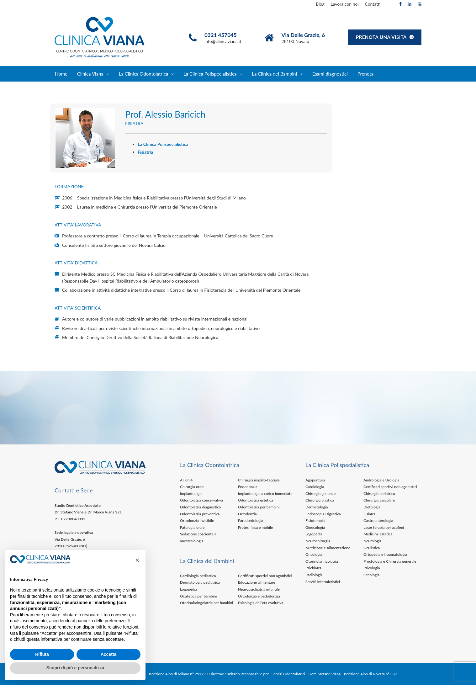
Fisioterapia (315, 520)
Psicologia (371, 568)
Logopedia (188, 589)
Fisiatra (369, 514)
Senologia (371, 574)
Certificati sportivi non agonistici (265, 575)
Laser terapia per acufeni (383, 527)
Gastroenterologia (378, 520)
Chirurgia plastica (319, 500)
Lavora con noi (345, 4)
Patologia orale (192, 527)
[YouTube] (419, 4)
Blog (320, 4)
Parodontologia (250, 520)
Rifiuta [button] (42, 654)
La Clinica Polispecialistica (209, 74)
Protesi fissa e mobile (255, 527)
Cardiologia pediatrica (198, 575)
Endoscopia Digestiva (323, 514)
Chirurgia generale (320, 493)
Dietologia (371, 507)
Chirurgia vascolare (379, 500)
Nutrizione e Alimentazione (327, 547)
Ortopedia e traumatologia (385, 554)
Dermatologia (316, 507)
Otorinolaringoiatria (321, 561)
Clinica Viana (90, 74)
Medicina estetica (378, 534)
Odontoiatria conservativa (201, 500)
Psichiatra (313, 568)
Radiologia (314, 574)
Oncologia (313, 554)
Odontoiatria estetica (255, 500)
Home (61, 74)
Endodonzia (247, 486)
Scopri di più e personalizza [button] (75, 667)
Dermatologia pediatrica (200, 582)
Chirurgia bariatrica (379, 493)
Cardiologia (314, 486)
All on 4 (186, 480)
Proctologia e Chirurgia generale (389, 561)
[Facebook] (400, 4)
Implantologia (191, 493)
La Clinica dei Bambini (274, 74)
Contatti (372, 4)
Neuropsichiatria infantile (259, 589)
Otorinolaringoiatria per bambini (206, 602)
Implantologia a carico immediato (265, 493)
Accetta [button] (109, 654)
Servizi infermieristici (322, 581)
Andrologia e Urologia (381, 480)
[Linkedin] (409, 4)
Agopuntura (315, 480)
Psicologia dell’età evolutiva (260, 602)
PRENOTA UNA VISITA (382, 37)
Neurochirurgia (317, 541)
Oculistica (371, 547)
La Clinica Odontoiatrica (143, 74)
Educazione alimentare (256, 582)
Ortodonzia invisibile (197, 520)
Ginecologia (315, 527)
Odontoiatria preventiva (199, 514)
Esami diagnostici (330, 74)
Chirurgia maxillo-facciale (259, 480)
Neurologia (372, 541)
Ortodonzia (247, 514)
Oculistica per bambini (198, 596)
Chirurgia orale (192, 486)
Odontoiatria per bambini (259, 507)
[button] (137, 560)
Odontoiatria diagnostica (200, 507)
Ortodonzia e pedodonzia (259, 596)
